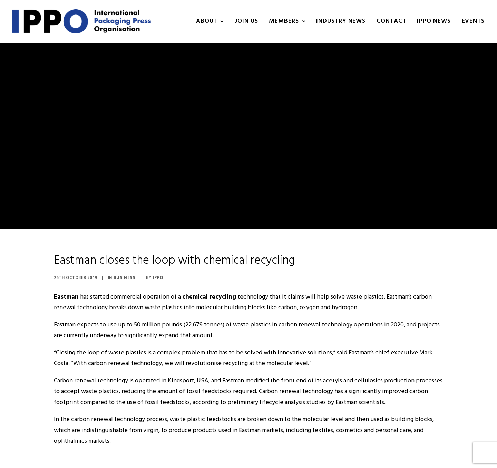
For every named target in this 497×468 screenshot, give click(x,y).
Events (473, 21)
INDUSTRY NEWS (341, 21)
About (210, 21)
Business (124, 251)
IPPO (158, 251)
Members (287, 21)
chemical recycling (209, 270)
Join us (246, 21)
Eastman (66, 270)
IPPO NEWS (433, 21)
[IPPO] (81, 21)
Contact (391, 21)
